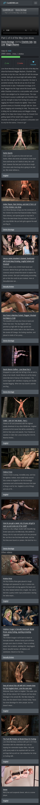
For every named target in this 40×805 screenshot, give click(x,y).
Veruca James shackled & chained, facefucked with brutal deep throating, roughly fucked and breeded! (18, 261)
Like (6, 63)
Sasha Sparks (7, 153)
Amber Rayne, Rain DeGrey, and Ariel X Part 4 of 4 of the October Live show (19, 206)
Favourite (33, 63)
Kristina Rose (7, 578)
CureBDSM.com (10, 3)
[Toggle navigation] (36, 3)
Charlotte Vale (27, 42)
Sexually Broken (8, 286)
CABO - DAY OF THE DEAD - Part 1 (15, 420)
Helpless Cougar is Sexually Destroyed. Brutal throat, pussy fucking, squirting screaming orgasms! (18, 632)
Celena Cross (7, 472)
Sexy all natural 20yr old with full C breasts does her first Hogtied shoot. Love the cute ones (19, 687)
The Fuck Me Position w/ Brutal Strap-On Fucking (19, 739)
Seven (5, 789)
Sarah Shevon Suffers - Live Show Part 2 (17, 369)
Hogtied (5, 175)
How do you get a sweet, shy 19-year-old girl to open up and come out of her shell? (19, 525)
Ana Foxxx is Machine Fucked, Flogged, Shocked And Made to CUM (19, 317)
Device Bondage (21, 10)
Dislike (20, 63)
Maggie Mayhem (12, 44)
